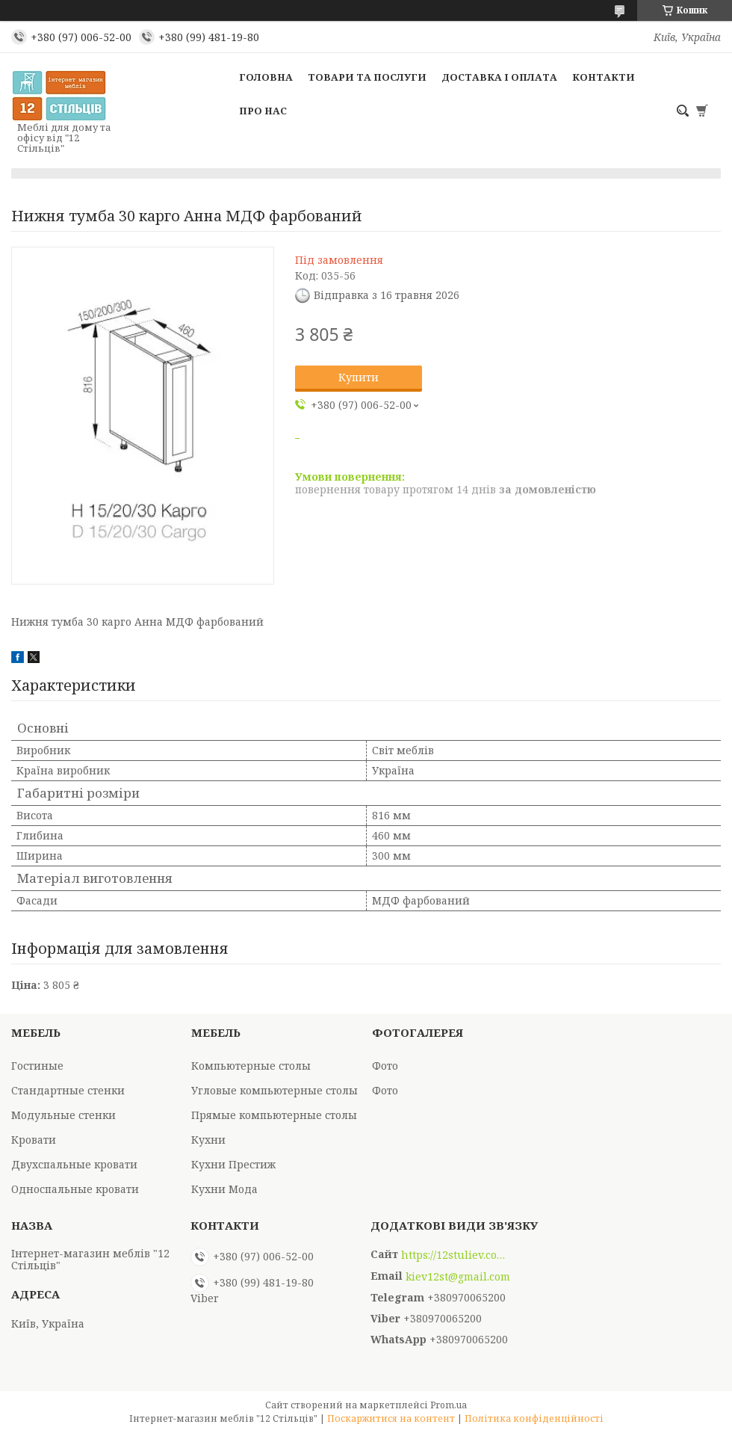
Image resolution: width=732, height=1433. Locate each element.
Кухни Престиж (233, 1164)
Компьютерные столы (251, 1065)
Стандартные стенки (68, 1090)
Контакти (603, 77)
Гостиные (37, 1065)
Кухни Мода (224, 1189)
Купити (358, 377)
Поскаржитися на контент (391, 1418)
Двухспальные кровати (74, 1164)
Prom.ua (448, 1405)
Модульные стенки (63, 1115)
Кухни (208, 1139)
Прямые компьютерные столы (274, 1115)
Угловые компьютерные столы (274, 1090)
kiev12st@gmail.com (458, 1276)
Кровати (33, 1139)
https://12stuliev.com (453, 1255)
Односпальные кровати (75, 1189)
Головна (266, 77)
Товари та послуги (367, 77)
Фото (385, 1065)
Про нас (263, 110)
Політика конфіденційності (534, 1418)
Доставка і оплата (499, 77)
